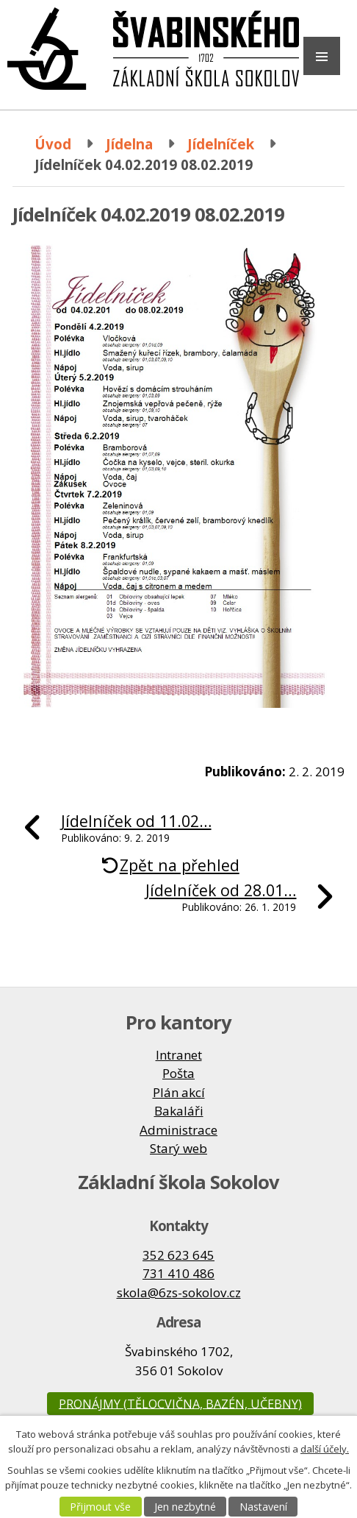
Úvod (53, 144)
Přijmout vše (100, 1507)
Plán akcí (179, 1092)
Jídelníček (220, 144)
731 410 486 (178, 1273)
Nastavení (263, 1507)
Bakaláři (178, 1110)
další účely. (324, 1448)
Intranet (179, 1054)
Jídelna (129, 144)
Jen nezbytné (185, 1507)
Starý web (178, 1148)
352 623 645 (178, 1254)
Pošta (178, 1073)
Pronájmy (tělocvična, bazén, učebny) (180, 1403)
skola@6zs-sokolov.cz (179, 1292)
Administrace (178, 1129)
